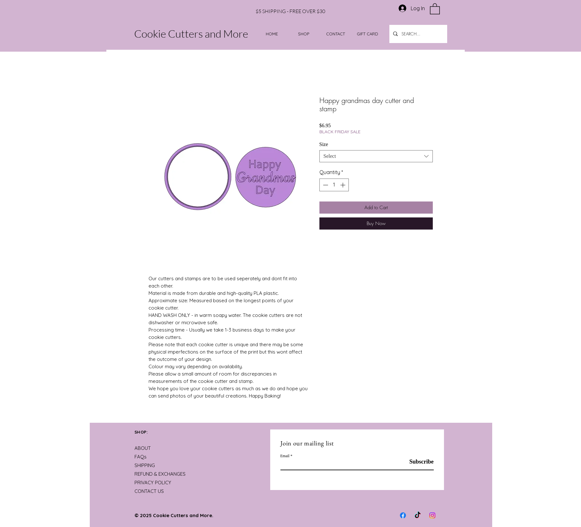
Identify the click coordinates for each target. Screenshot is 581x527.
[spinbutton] (334, 185)
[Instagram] (432, 515)
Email (285, 456)
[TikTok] (418, 515)
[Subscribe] (417, 461)
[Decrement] (324, 185)
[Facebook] (403, 515)
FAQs (140, 457)
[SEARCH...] (417, 34)
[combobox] (376, 156)
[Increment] (343, 185)
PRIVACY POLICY (152, 482)
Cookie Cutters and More (191, 33)
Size (323, 144)
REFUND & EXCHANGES (160, 474)
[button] (435, 8)
